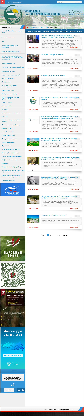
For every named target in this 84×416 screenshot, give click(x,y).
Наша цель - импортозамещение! (52, 55)
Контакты (79, 31)
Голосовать (8, 390)
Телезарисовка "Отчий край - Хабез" (53, 215)
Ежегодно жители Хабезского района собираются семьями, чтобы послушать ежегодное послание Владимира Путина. (58, 37)
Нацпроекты (46, 31)
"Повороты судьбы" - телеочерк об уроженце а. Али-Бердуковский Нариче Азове (59, 139)
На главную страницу (2, 2)
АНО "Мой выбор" (37, 31)
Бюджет (66, 31)
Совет (61, 31)
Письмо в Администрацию (14, 2)
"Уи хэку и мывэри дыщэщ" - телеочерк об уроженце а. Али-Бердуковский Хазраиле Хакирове (60, 197)
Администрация (55, 31)
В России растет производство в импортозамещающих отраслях (60, 98)
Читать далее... (74, 47)
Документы (72, 31)
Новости (29, 31)
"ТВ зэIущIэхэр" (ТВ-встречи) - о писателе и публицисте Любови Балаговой (60, 158)
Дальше (65, 235)
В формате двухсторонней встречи (53, 75)
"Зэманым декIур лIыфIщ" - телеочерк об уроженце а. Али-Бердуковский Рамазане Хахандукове (59, 178)
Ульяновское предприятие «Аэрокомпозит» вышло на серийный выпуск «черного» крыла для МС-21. (59, 117)
